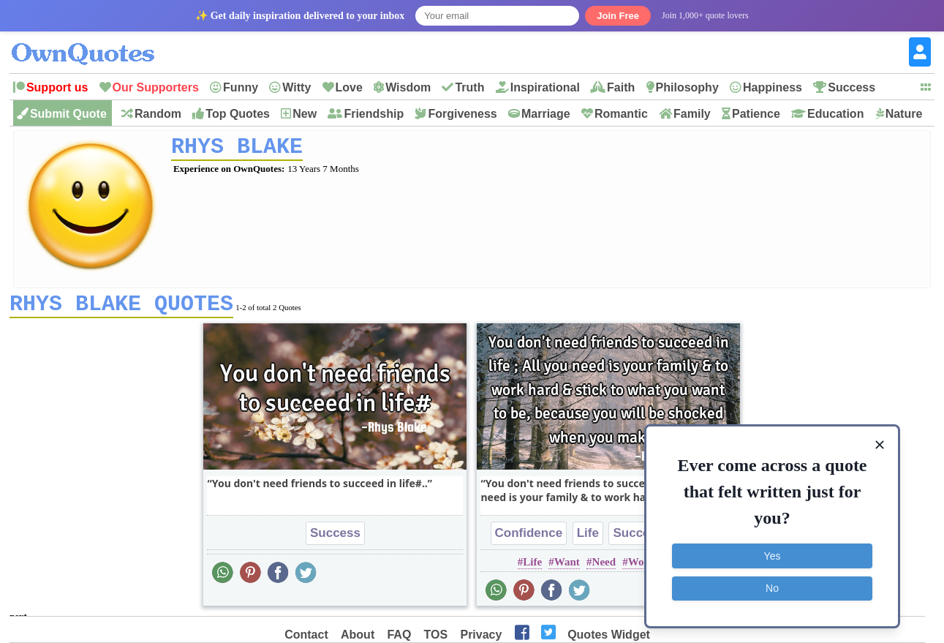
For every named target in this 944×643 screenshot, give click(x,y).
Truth (469, 87)
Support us (57, 87)
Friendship (374, 114)
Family (692, 114)
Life (588, 538)
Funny (240, 87)
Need (604, 567)
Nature (904, 114)
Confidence (529, 538)
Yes (772, 556)
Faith (621, 87)
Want (567, 567)
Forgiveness (462, 114)
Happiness (772, 87)
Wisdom (408, 87)
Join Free (618, 15)
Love (349, 87)
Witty (296, 87)
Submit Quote (68, 114)
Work (641, 567)
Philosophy (687, 87)
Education (835, 114)
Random (158, 114)
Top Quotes (237, 114)
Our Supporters (156, 87)
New (304, 114)
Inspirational (545, 87)
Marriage (545, 114)
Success (851, 87)
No (772, 588)
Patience (756, 114)
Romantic (621, 114)
